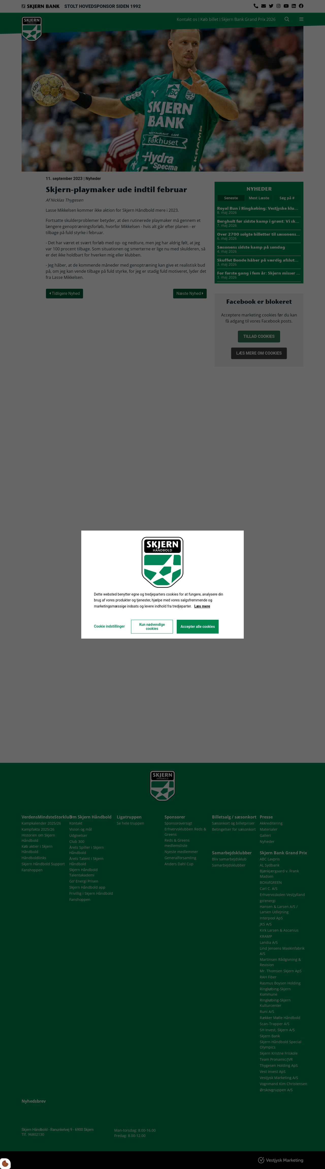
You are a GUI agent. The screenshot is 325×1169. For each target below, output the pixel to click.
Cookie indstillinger (109, 626)
